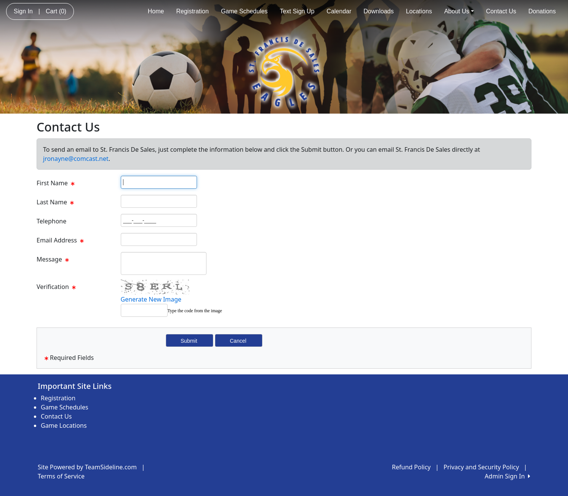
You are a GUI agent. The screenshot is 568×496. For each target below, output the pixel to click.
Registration (192, 11)
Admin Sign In (507, 476)
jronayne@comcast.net (76, 158)
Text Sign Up (297, 11)
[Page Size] (159, 182)
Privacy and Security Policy (481, 467)
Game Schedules (244, 11)
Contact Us (501, 11)
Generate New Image (151, 299)
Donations (542, 11)
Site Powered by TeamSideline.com (87, 467)
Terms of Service (61, 476)
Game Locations (64, 425)
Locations (419, 11)
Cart (56, 11)
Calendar (338, 11)
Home (156, 11)
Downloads (378, 11)
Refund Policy (411, 467)
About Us (459, 11)
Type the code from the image (195, 310)
